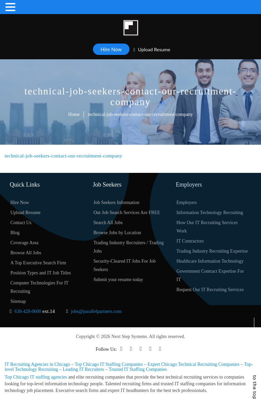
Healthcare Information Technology (210, 261)
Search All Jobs (108, 222)
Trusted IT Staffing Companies (138, 369)
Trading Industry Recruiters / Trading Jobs (129, 247)
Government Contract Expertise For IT (210, 275)
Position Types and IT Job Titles (40, 272)
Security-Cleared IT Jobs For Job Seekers (125, 265)
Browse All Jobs (25, 252)
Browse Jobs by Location (117, 232)
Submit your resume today (118, 279)
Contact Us (21, 222)
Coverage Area (24, 242)
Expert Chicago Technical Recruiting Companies (194, 364)
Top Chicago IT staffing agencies (36, 377)
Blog (14, 232)
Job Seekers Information (117, 202)
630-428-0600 (27, 311)
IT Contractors (190, 241)
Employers (186, 202)
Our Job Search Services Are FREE (127, 212)
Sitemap (18, 301)
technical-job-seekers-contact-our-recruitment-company (63, 155)
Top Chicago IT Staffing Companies (109, 364)
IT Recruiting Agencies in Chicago (37, 364)
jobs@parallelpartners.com (96, 311)
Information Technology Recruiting (209, 212)
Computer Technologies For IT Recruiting (39, 287)
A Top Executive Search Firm (38, 262)
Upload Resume (152, 49)
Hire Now (111, 49)
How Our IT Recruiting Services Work (207, 227)
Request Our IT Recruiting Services (210, 289)
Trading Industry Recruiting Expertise (212, 251)
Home (74, 114)
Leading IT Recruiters (83, 369)
